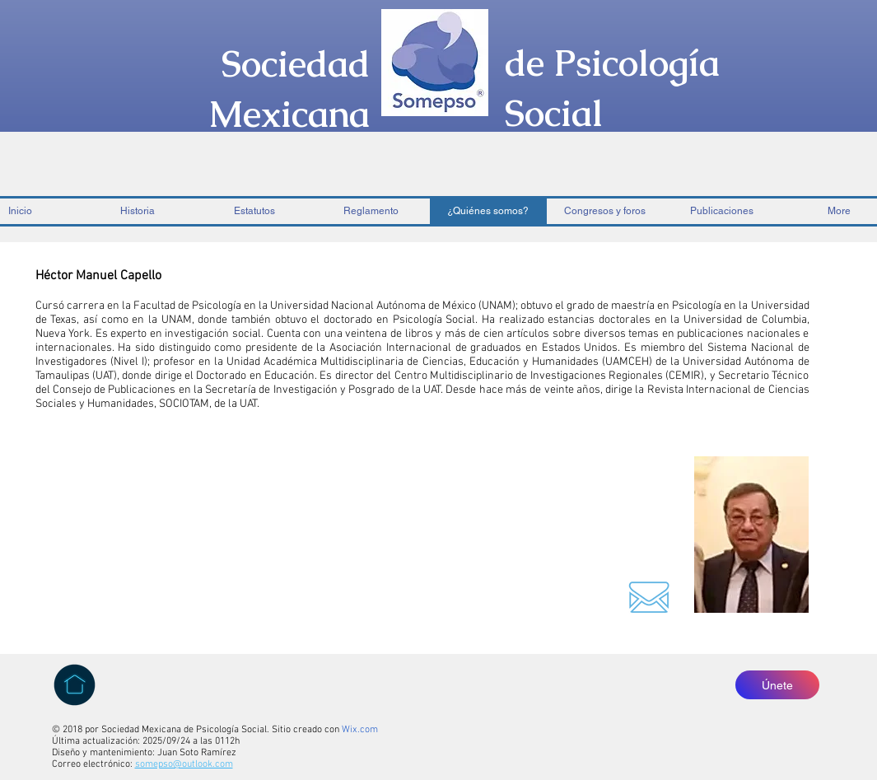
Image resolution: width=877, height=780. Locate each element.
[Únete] (777, 684)
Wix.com (360, 730)
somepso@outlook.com (184, 764)
